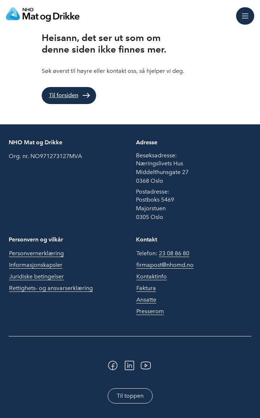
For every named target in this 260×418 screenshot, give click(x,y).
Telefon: (162, 253)
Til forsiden (63, 95)
